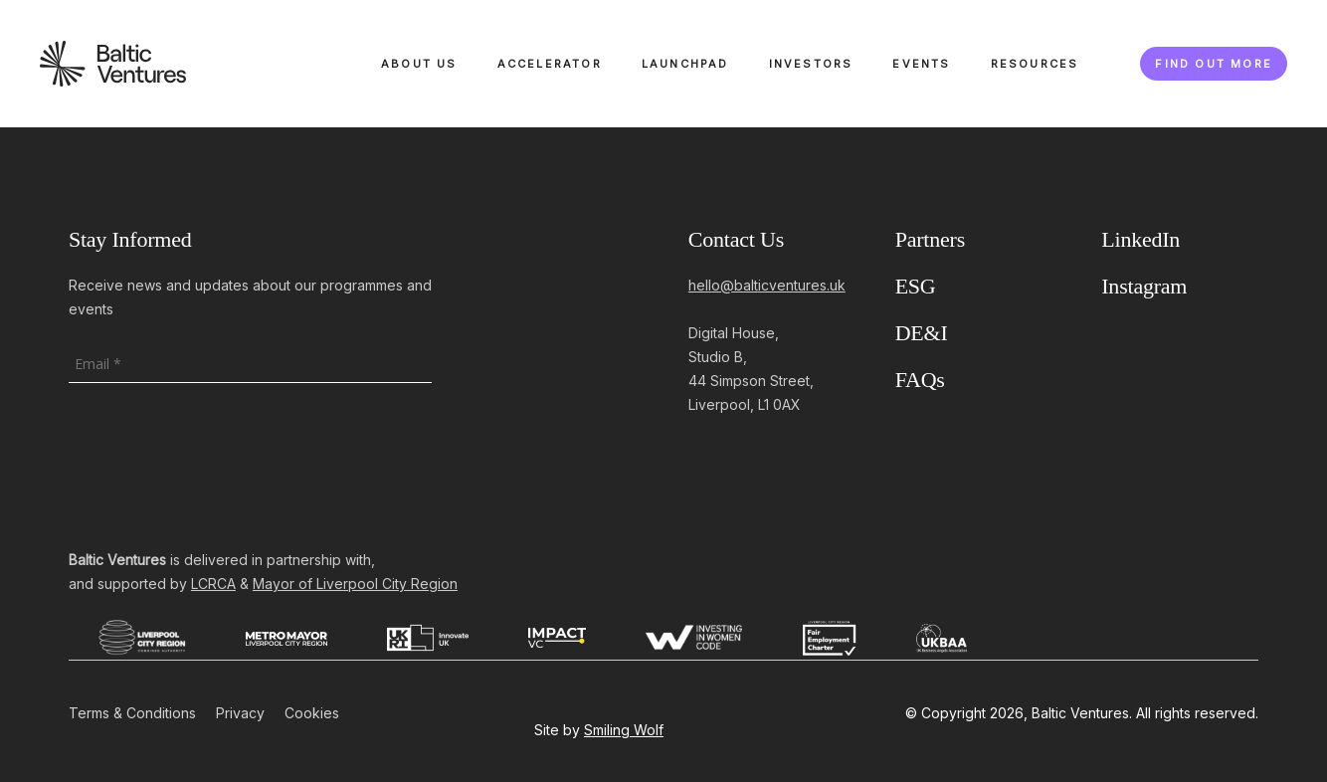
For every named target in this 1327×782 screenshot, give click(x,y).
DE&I (921, 332)
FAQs (920, 379)
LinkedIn (1140, 239)
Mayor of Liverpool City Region (355, 583)
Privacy (240, 712)
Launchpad (685, 64)
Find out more (1213, 64)
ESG (915, 286)
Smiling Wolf (624, 729)
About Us (419, 64)
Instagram (1144, 286)
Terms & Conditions (132, 712)
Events (921, 64)
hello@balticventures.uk (767, 285)
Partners (930, 239)
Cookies (311, 712)
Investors (811, 64)
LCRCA (213, 583)
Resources (1035, 64)
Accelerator (549, 64)
